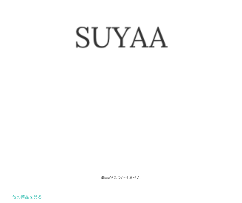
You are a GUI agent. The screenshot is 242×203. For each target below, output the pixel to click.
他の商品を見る (27, 197)
